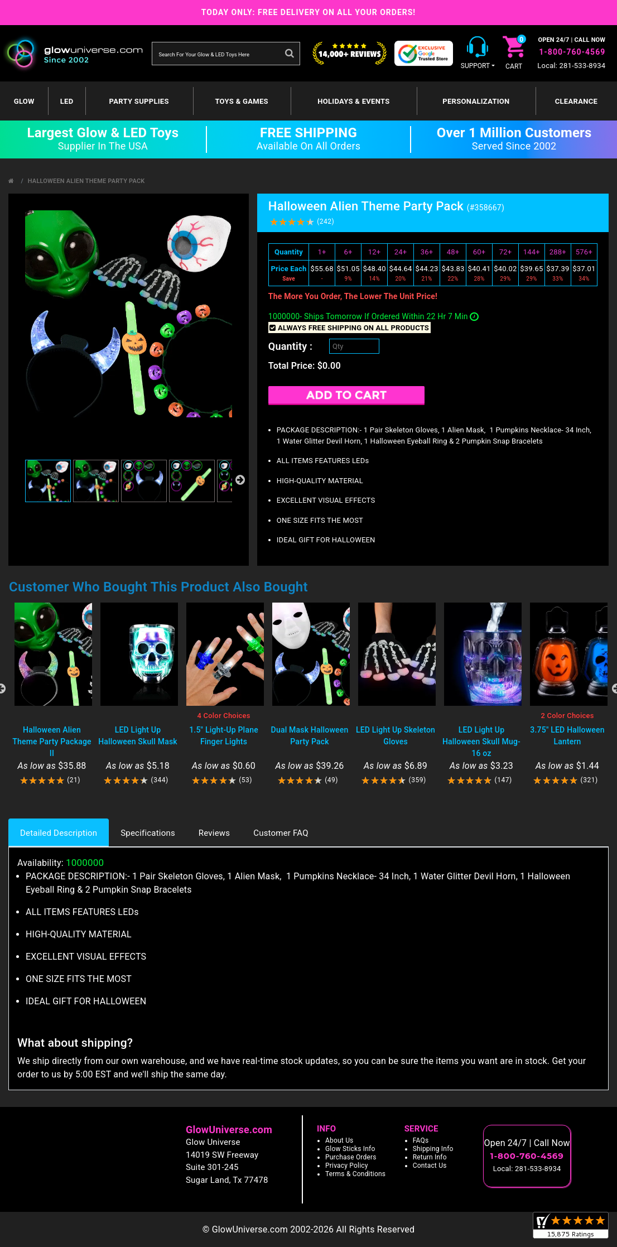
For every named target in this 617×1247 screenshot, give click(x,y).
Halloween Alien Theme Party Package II (51, 741)
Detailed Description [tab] (58, 833)
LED (67, 101)
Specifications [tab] (147, 833)
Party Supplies (139, 101)
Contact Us (430, 1165)
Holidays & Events (353, 101)
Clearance (576, 101)
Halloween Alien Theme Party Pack (86, 181)
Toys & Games (241, 101)
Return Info (430, 1157)
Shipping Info (433, 1149)
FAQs (421, 1140)
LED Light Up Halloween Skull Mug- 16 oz (481, 741)
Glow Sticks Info (350, 1149)
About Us (339, 1140)
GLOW (24, 101)
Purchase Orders (351, 1157)
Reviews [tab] (214, 833)
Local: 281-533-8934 (571, 65)
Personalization (475, 101)
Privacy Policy (346, 1165)
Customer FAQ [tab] (280, 833)
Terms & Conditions (355, 1174)
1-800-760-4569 (572, 51)
